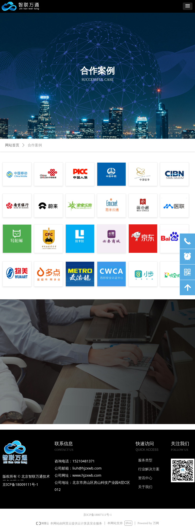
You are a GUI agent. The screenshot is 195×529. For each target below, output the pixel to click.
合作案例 (35, 145)
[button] (187, 6)
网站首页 (12, 145)
